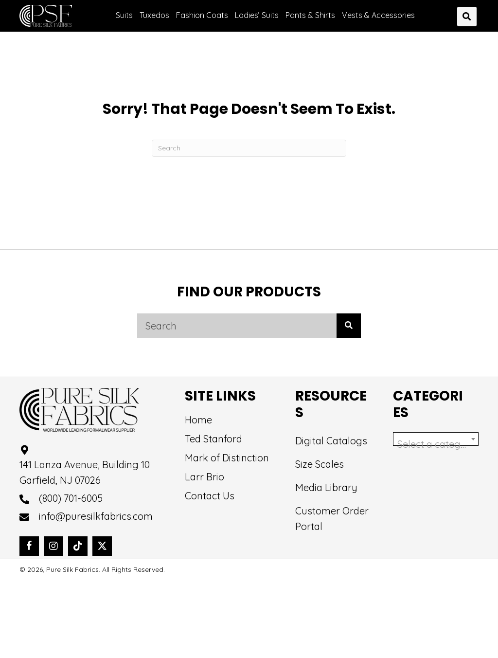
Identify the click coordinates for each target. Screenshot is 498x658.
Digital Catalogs (331, 441)
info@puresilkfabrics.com (96, 517)
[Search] (249, 148)
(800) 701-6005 (71, 499)
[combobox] (436, 439)
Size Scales (319, 464)
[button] (29, 547)
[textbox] (435, 445)
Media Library (326, 488)
